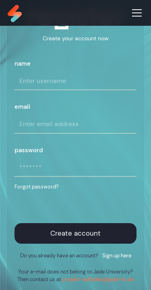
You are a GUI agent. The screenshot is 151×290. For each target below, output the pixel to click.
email (22, 107)
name (22, 64)
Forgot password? (36, 186)
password (28, 150)
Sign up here (116, 255)
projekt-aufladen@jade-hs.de (98, 279)
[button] (135, 13)
